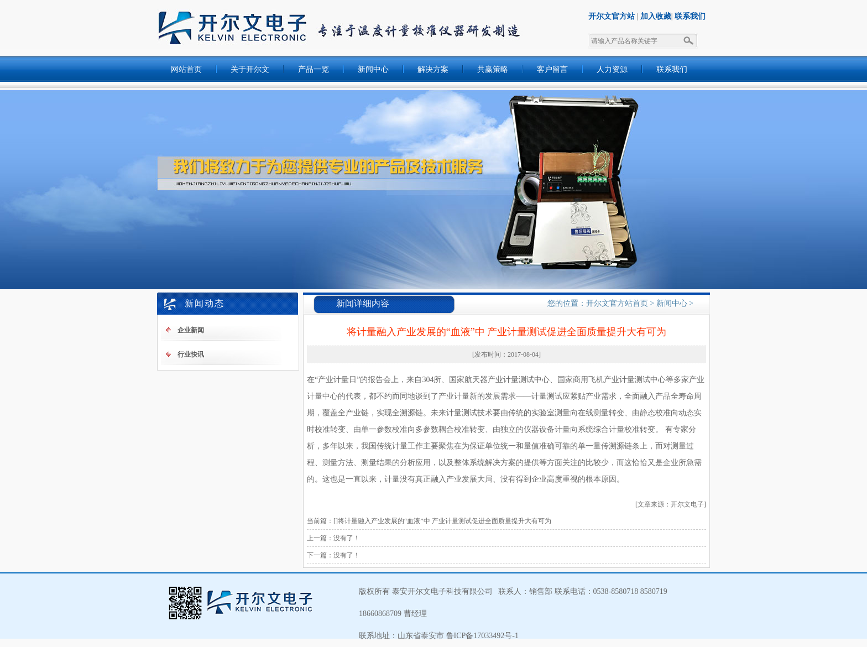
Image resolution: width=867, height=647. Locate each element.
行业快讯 (190, 354)
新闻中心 (373, 69)
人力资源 (612, 69)
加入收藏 (655, 16)
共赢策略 (492, 69)
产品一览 (313, 69)
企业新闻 (190, 330)
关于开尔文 (250, 69)
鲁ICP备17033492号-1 (481, 636)
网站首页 (186, 69)
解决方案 (432, 69)
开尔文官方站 (611, 16)
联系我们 (690, 16)
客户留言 (552, 69)
